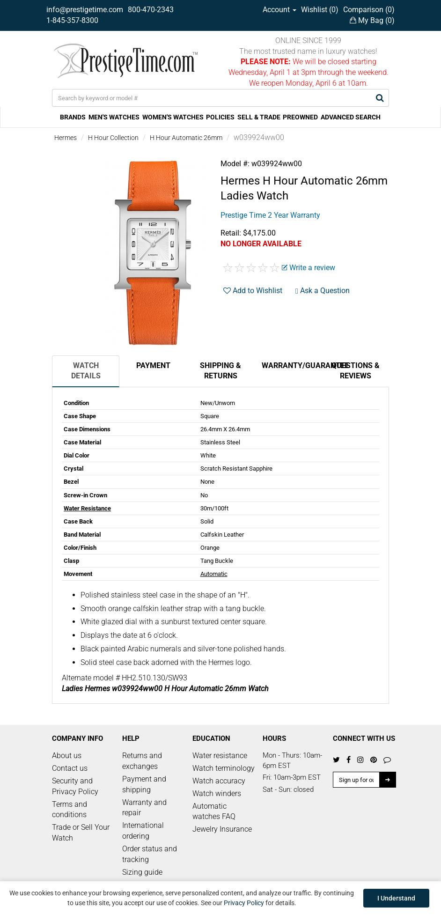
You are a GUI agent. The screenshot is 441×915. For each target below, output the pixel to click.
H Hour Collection (113, 137)
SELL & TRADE (258, 117)
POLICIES (220, 117)
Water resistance (219, 755)
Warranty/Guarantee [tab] (292, 365)
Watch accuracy (218, 780)
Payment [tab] (153, 365)
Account (279, 9)
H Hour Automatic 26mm (186, 137)
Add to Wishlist (252, 290)
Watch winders (216, 793)
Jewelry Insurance (222, 829)
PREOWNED (300, 117)
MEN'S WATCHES (114, 117)
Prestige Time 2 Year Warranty (270, 215)
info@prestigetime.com (84, 9)
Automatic (214, 573)
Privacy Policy (244, 903)
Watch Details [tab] (86, 371)
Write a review (308, 267)
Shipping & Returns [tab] (220, 371)
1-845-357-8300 (72, 20)
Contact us (70, 768)
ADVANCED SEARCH (351, 117)
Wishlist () (319, 9)
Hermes (65, 137)
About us (66, 755)
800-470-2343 (151, 9)
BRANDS (73, 117)
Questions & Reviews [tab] (355, 371)
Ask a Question (322, 290)
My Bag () (372, 20)
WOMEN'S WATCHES (173, 117)
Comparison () (369, 9)
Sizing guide (142, 872)
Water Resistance (87, 508)
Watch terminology (223, 768)
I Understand (396, 898)
